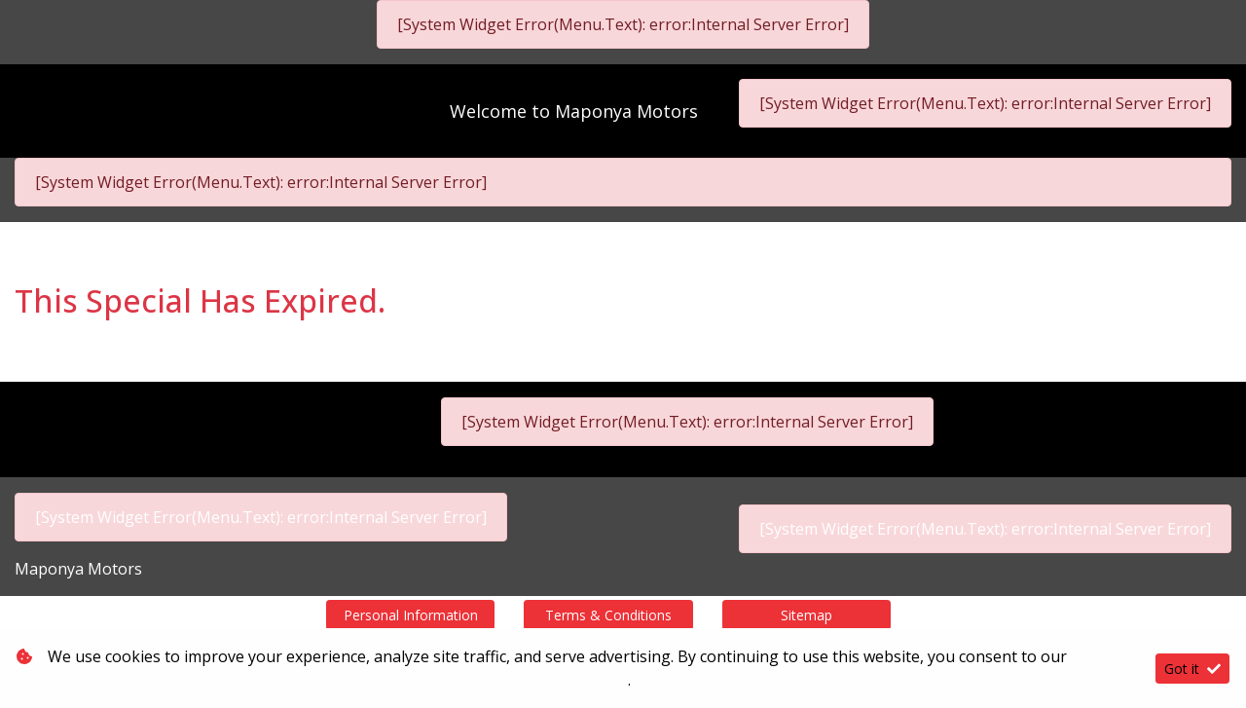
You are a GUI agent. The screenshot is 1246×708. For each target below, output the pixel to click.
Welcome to (574, 111)
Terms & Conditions (608, 615)
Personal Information (411, 615)
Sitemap (806, 615)
